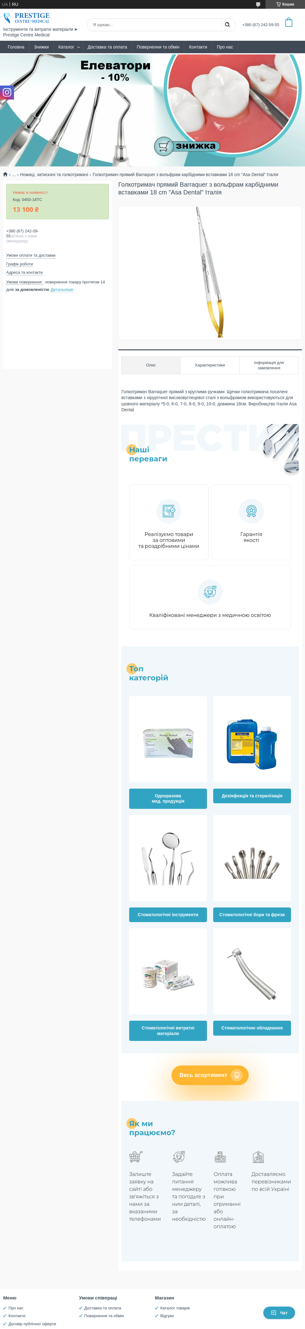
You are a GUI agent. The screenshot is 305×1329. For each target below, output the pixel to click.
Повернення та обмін (158, 46)
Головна (16, 46)
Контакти (198, 46)
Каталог (66, 46)
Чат (279, 1313)
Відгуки (167, 1315)
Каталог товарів (175, 1308)
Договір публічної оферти (32, 1324)
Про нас (225, 46)
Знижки (41, 46)
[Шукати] (227, 25)
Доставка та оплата (107, 46)
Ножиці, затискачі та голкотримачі (54, 174)
